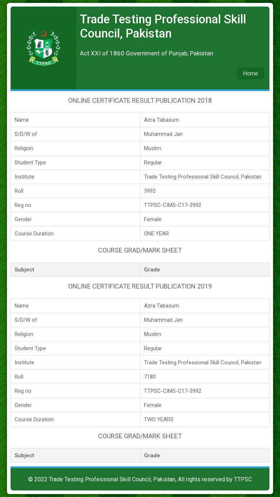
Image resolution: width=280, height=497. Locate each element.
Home (250, 73)
